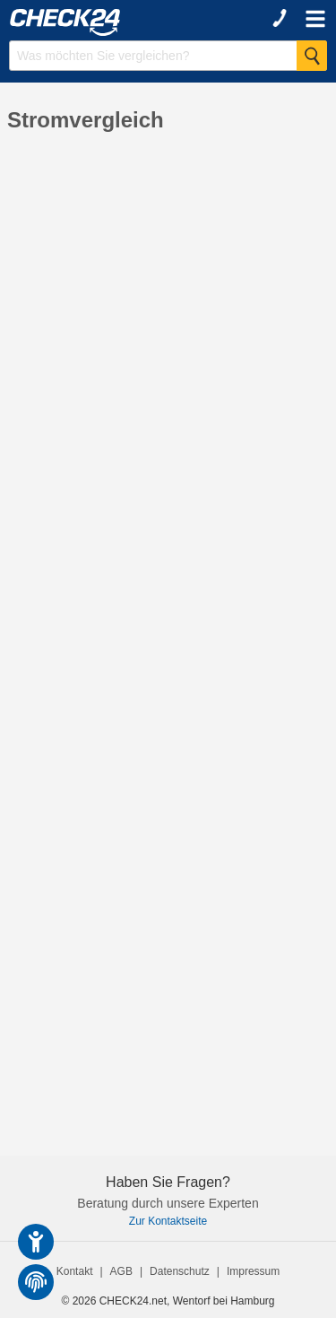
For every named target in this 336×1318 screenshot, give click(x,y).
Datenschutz (180, 1271)
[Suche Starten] (312, 55)
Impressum (253, 1271)
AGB (121, 1271)
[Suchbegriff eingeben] (168, 55)
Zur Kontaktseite (168, 1221)
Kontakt (74, 1271)
